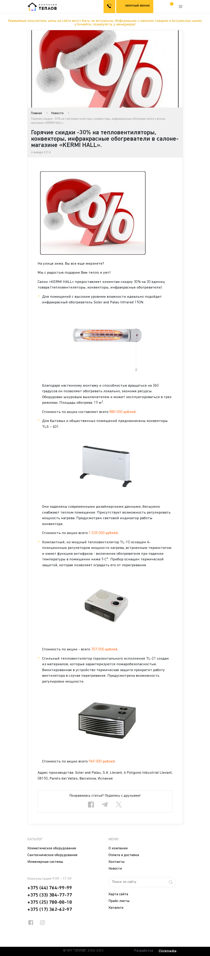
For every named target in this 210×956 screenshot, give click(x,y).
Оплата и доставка (123, 855)
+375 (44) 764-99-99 (49, 888)
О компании (118, 848)
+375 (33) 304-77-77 (49, 895)
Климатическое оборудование (51, 848)
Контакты (116, 862)
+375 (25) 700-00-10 (49, 902)
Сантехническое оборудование (52, 855)
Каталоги (115, 908)
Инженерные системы (45, 862)
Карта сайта (118, 894)
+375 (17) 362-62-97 (49, 909)
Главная (36, 113)
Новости (57, 113)
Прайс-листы (118, 901)
